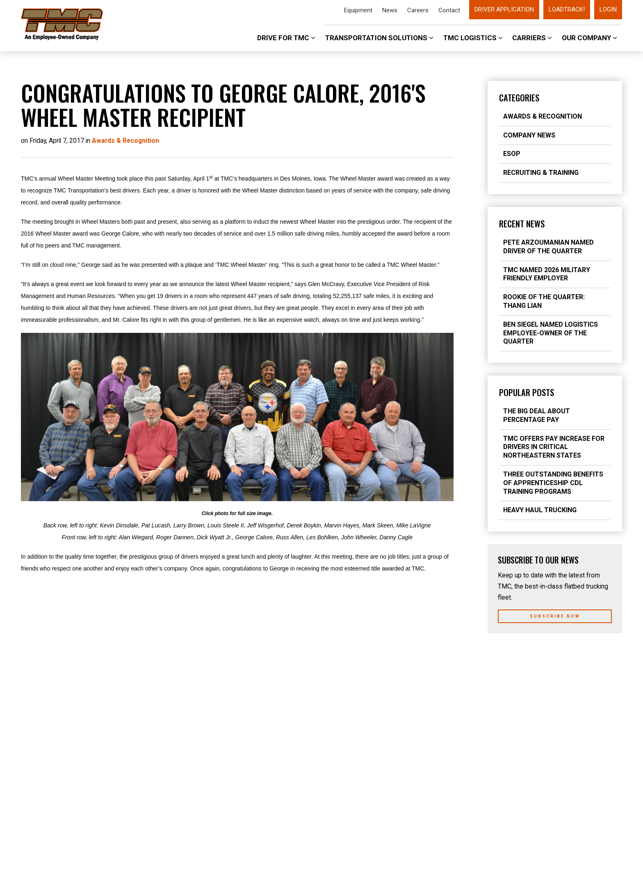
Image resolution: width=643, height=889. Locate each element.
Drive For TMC (286, 38)
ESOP (511, 154)
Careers (418, 10)
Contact (449, 10)
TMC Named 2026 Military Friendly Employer (546, 274)
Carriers (532, 38)
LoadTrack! (567, 9)
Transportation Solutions (379, 38)
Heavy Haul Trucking (540, 510)
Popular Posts (526, 392)
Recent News (522, 224)
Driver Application (504, 9)
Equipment (358, 10)
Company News (529, 135)
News (389, 10)
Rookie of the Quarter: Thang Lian (544, 301)
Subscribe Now (555, 616)
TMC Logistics (473, 38)
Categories (519, 98)
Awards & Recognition (542, 116)
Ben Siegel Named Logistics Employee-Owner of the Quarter (550, 333)
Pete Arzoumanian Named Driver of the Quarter (548, 246)
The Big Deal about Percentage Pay (536, 415)
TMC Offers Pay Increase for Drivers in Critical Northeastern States (553, 447)
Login (608, 9)
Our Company (589, 38)
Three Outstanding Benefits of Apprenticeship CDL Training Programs (553, 482)
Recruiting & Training (541, 172)
